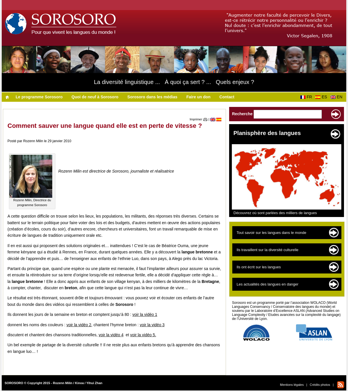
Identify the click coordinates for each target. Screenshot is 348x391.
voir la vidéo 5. (143, 335)
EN (337, 97)
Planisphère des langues (267, 133)
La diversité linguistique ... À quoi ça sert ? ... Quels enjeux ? (174, 82)
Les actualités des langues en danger (267, 284)
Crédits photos (320, 384)
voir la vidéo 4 (111, 335)
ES (322, 97)
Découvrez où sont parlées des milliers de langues (275, 213)
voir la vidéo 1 (144, 314)
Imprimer (199, 119)
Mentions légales (292, 384)
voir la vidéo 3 (152, 324)
